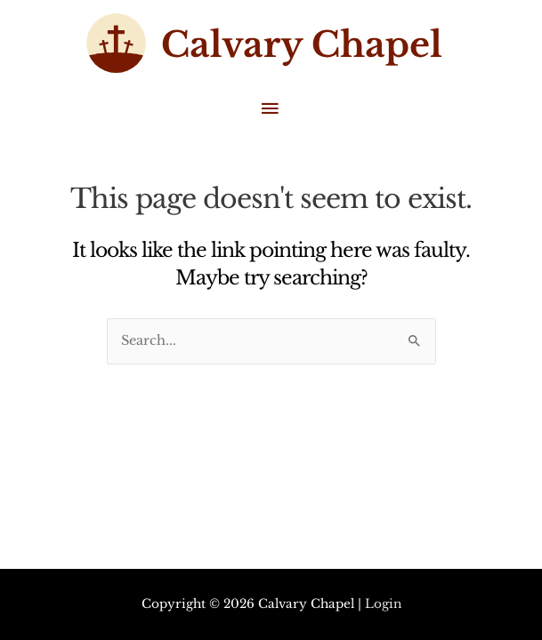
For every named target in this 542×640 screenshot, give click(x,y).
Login (383, 604)
